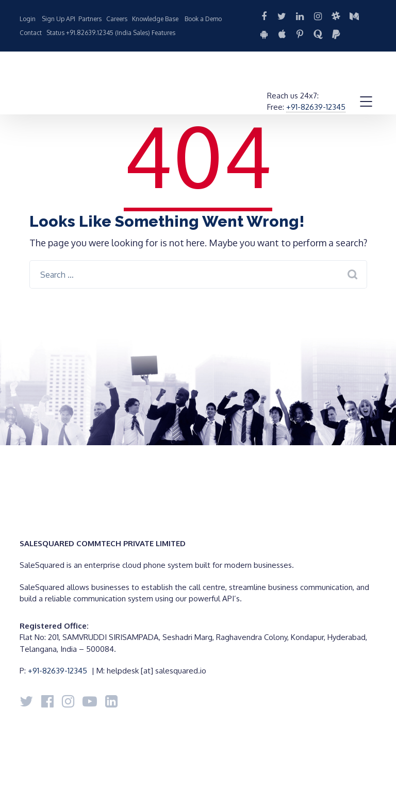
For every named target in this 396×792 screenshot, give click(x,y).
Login (28, 19)
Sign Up (53, 19)
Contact (31, 33)
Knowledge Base (155, 19)
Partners (90, 19)
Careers (116, 19)
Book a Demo (203, 19)
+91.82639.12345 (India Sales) (108, 33)
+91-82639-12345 (315, 107)
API (70, 19)
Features (163, 33)
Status (55, 33)
